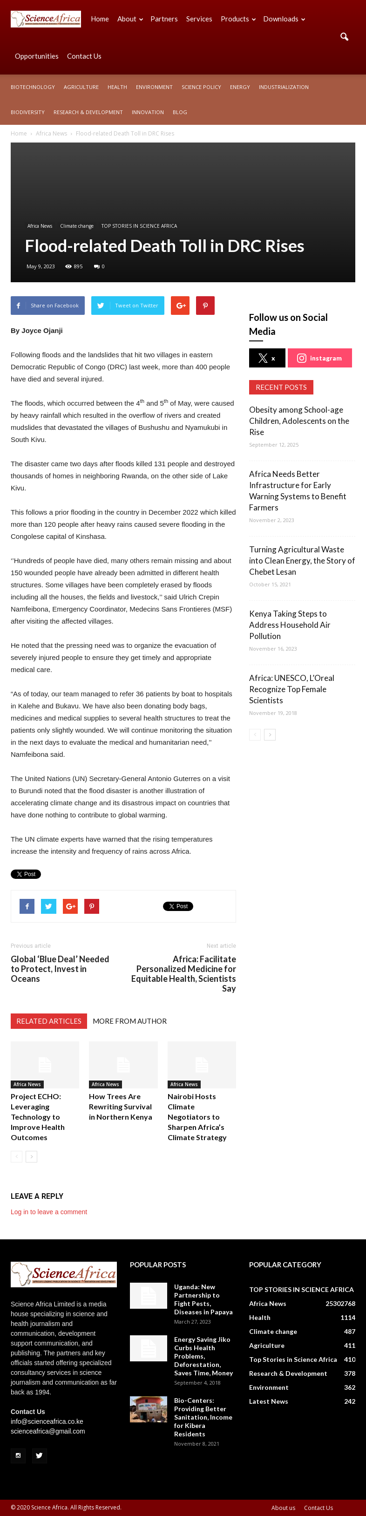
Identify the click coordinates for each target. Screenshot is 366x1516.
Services (199, 18)
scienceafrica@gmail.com (48, 1431)
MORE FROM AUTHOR (130, 1021)
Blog (180, 112)
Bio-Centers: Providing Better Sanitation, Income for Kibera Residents (203, 1417)
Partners (164, 18)
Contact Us (84, 56)
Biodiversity (28, 112)
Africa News (39, 226)
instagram (319, 358)
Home (100, 18)
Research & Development (88, 112)
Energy (240, 86)
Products (238, 18)
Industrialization (284, 86)
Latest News (268, 1401)
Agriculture (81, 86)
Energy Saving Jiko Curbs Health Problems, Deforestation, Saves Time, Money (203, 1356)
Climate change (77, 226)
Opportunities (37, 56)
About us (283, 1508)
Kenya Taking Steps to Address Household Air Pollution (290, 625)
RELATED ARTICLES (48, 1021)
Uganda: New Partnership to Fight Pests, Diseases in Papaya (203, 1299)
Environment (154, 86)
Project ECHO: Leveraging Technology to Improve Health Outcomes (38, 1117)
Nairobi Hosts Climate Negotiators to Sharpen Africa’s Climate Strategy (197, 1117)
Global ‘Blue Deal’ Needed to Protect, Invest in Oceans (60, 969)
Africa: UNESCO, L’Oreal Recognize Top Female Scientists (291, 689)
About (130, 18)
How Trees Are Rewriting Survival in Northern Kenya (120, 1106)
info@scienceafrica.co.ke (47, 1421)
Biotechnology (33, 86)
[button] (344, 37)
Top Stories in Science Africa (293, 1359)
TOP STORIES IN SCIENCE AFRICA (139, 226)
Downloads (284, 18)
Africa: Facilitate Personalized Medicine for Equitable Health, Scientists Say (183, 973)
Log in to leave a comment (49, 1212)
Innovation (148, 112)
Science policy (201, 86)
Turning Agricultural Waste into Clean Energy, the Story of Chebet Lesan (302, 560)
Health (117, 86)
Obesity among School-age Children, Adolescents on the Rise (299, 421)
